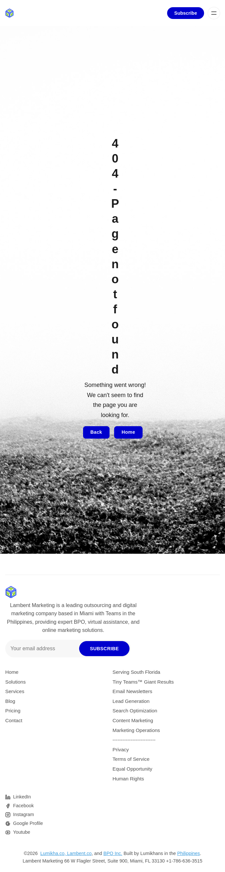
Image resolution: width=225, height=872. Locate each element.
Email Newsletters (132, 691)
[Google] (24, 823)
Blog (10, 701)
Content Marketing (133, 720)
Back (96, 432)
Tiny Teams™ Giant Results (143, 682)
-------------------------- (134, 739)
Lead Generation (131, 701)
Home (128, 432)
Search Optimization (135, 710)
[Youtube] (17, 832)
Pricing (12, 710)
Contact (13, 720)
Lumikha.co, (53, 853)
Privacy (121, 749)
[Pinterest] (18, 797)
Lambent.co (79, 853)
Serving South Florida (136, 672)
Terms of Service (131, 759)
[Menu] (214, 13)
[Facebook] (19, 806)
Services (14, 691)
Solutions (15, 682)
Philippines (188, 853)
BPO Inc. (112, 853)
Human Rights (128, 778)
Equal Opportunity (132, 769)
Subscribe (185, 13)
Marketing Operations (136, 730)
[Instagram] (19, 814)
